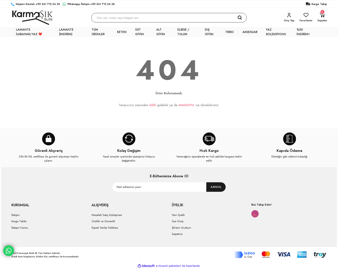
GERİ (152, 105)
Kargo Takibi (19, 221)
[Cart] (322, 17)
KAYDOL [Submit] (216, 187)
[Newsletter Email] (169, 187)
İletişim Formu (19, 228)
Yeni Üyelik (178, 215)
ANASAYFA (186, 105)
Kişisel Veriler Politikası (105, 228)
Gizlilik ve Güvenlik (103, 221)
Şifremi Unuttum (181, 228)
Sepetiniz (177, 234)
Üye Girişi (177, 221)
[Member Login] (289, 17)
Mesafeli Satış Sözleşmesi (107, 215)
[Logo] (32, 17)
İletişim (15, 215)
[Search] (169, 17)
